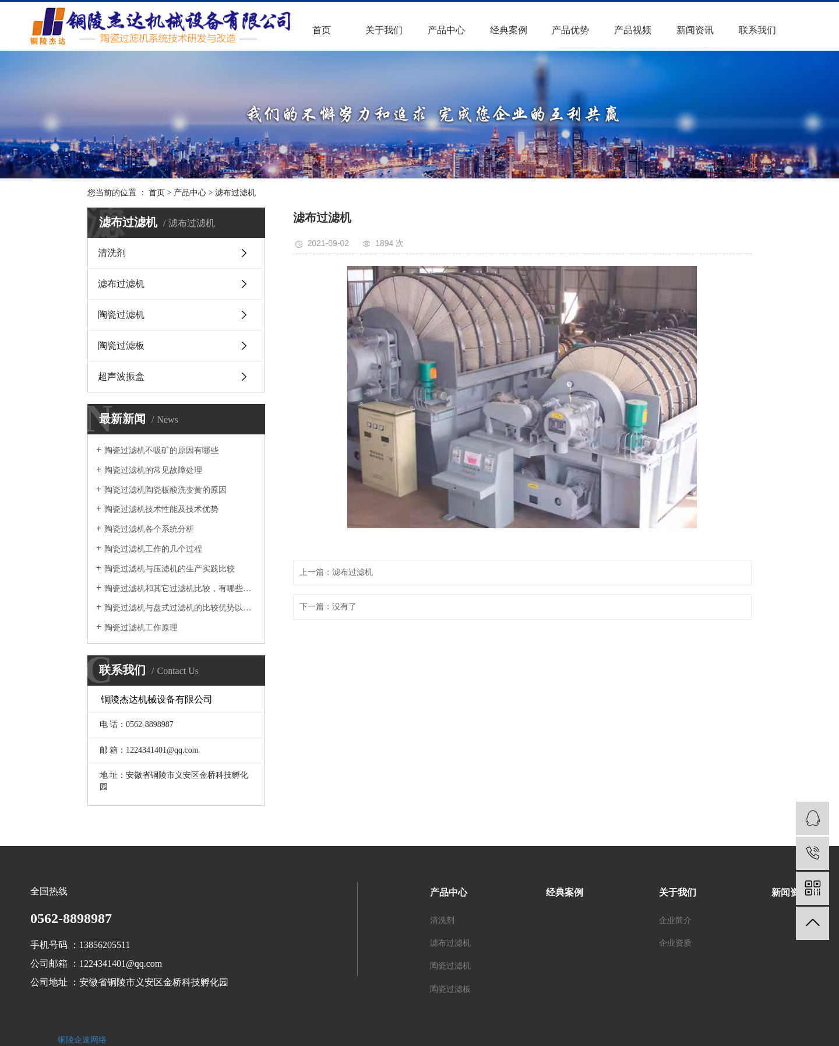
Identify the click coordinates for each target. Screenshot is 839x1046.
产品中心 (446, 30)
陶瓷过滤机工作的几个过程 (153, 549)
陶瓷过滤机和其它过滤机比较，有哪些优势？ (180, 588)
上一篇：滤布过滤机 (336, 572)
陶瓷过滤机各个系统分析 (149, 529)
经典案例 (508, 30)
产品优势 (570, 30)
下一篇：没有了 (328, 606)
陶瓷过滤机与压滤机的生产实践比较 (169, 568)
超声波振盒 (121, 376)
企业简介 (675, 920)
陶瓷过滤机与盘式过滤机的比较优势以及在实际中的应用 (180, 607)
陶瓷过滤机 (121, 315)
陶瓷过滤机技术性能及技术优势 (161, 509)
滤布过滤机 (235, 192)
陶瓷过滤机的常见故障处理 (153, 470)
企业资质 (675, 943)
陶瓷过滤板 (121, 345)
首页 (321, 30)
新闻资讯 (695, 30)
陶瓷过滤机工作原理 (141, 627)
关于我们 (384, 30)
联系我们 (757, 30)
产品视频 (632, 30)
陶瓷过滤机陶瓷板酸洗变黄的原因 (165, 490)
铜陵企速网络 (82, 1040)
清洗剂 (112, 253)
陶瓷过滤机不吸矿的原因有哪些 (161, 450)
